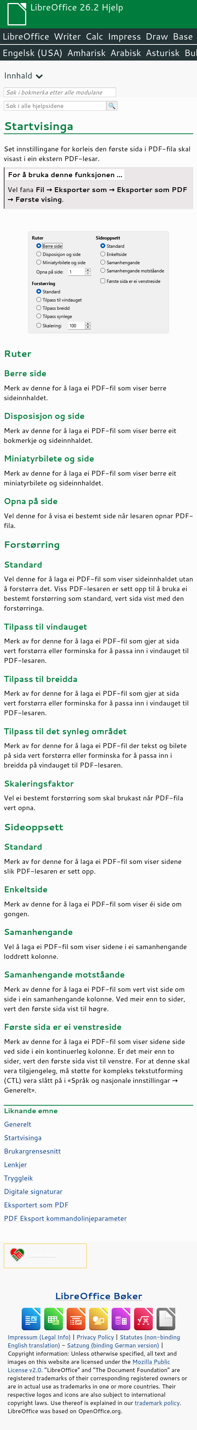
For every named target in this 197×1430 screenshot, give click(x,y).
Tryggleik (18, 1178)
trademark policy (157, 1403)
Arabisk (125, 52)
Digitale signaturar (33, 1191)
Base (183, 36)
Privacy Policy (95, 1337)
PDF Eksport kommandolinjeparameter (65, 1218)
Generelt (17, 1124)
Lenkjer (15, 1164)
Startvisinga (23, 1137)
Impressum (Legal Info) (39, 1337)
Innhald (18, 75)
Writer (67, 36)
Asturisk (163, 52)
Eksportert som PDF (36, 1205)
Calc (94, 36)
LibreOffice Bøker (98, 1295)
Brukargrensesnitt (32, 1151)
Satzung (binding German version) (113, 1345)
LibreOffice (25, 36)
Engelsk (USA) (32, 52)
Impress (124, 36)
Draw (156, 36)
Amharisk (86, 52)
